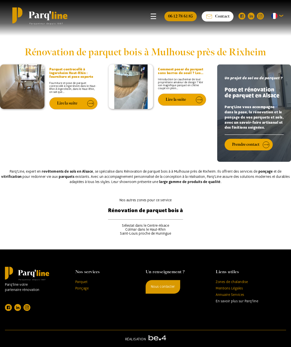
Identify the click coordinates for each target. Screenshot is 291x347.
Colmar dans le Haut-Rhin (145, 230)
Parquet (81, 282)
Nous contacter (163, 287)
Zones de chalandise (232, 282)
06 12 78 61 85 (180, 16)
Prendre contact (245, 144)
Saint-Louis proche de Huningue (145, 234)
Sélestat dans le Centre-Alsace (145, 226)
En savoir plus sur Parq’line (237, 301)
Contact (218, 16)
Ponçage (82, 288)
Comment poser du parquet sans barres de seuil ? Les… (181, 71)
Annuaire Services (230, 295)
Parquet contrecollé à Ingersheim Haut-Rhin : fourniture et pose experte (71, 73)
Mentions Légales (229, 288)
